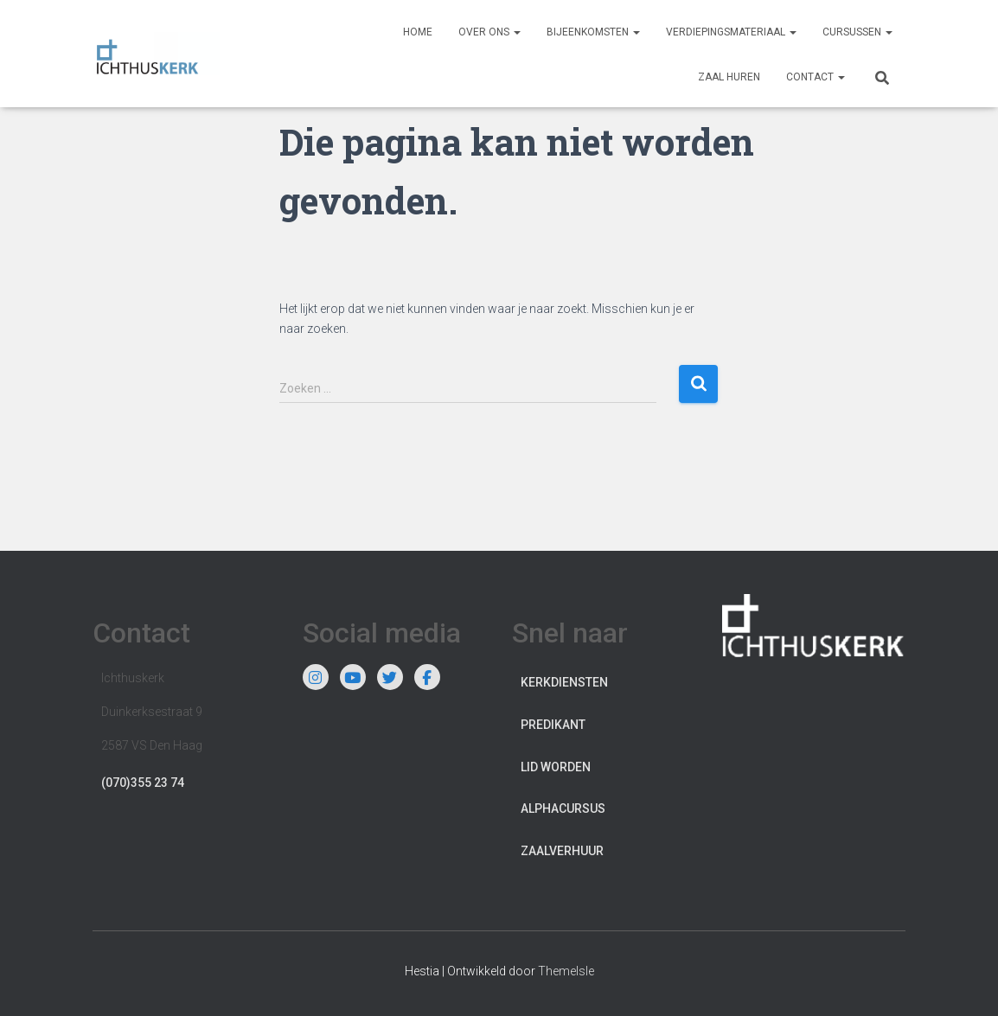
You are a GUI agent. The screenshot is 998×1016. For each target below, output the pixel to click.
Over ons (489, 32)
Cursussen (857, 32)
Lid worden (556, 767)
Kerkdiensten (564, 682)
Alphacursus (563, 808)
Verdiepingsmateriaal (731, 32)
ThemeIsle (566, 971)
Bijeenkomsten (593, 32)
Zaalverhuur (562, 851)
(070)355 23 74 (142, 782)
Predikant (553, 725)
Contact (815, 77)
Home (417, 32)
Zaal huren (729, 77)
